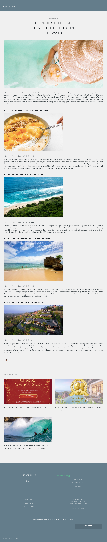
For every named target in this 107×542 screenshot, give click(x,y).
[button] (102, 4)
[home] (9, 6)
